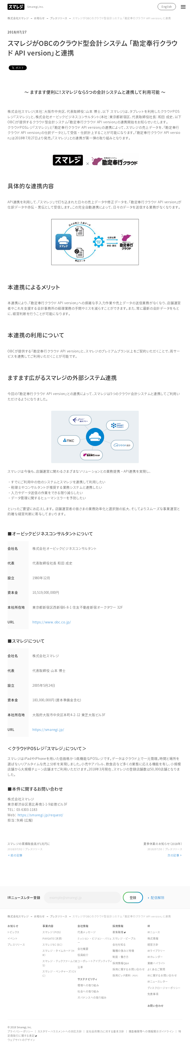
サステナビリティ (87, 979)
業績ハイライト (156, 963)
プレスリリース (58, 18)
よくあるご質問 (156, 970)
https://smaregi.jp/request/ (40, 815)
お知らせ (39, 18)
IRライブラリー (156, 951)
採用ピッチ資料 (125, 976)
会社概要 (83, 949)
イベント (12, 939)
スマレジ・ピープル (124, 939)
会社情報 (83, 926)
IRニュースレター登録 (24, 897)
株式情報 (153, 939)
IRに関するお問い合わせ (162, 976)
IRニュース (153, 932)
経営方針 (153, 945)
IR (148, 926)
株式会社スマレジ (18, 18)
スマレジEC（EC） (53, 945)
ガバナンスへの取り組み (92, 998)
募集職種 (118, 932)
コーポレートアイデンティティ (95, 961)
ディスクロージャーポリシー (164, 988)
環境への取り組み (88, 986)
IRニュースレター (157, 982)
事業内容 (48, 926)
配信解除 (157, 897)
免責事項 (153, 994)
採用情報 (118, 926)
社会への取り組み (88, 992)
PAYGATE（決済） (53, 939)
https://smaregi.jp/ (48, 729)
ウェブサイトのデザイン (21, 1040)
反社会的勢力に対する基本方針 (105, 1032)
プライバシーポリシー (20, 1032)
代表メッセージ (87, 932)
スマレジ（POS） (52, 932)
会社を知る (119, 945)
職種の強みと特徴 (123, 951)
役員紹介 (83, 955)
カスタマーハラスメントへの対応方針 (60, 1032)
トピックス (13, 932)
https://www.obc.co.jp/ (51, 622)
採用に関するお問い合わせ (128, 970)
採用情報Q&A (120, 963)
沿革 (80, 967)
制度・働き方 (120, 957)
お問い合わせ (155, 1006)
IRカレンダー (155, 957)
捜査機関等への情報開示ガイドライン (151, 1032)
